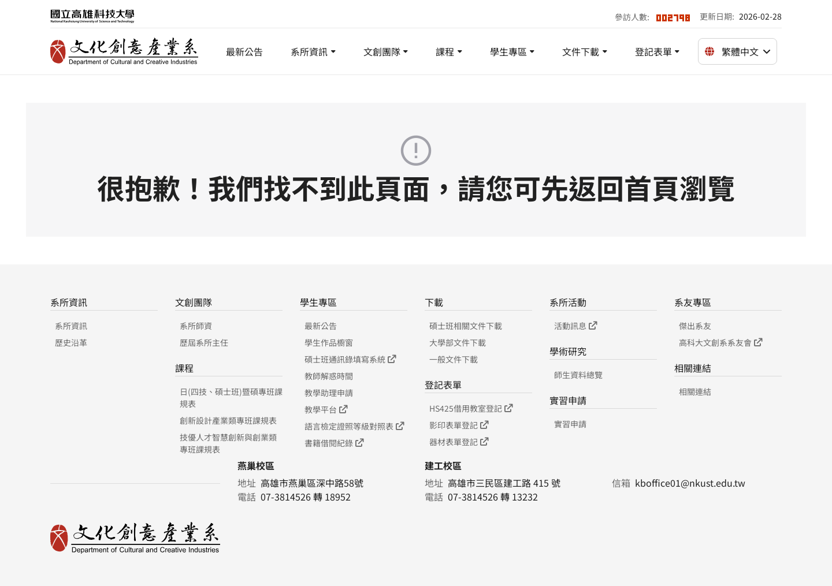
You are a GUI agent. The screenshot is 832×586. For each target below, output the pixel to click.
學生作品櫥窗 (328, 342)
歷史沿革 (71, 342)
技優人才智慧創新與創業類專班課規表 (228, 443)
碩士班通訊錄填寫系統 (350, 359)
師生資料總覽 (578, 374)
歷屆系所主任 (204, 342)
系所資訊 (309, 51)
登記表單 (653, 51)
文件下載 (580, 51)
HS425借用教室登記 (470, 408)
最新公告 (244, 51)
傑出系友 (695, 325)
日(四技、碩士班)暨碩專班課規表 (231, 397)
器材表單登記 (458, 441)
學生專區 (508, 51)
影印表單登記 (458, 425)
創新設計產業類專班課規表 (228, 420)
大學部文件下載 (457, 342)
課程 (445, 51)
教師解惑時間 (328, 376)
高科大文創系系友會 (720, 342)
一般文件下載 (453, 359)
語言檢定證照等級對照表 (354, 426)
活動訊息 (575, 325)
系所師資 (196, 325)
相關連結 (695, 391)
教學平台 (325, 409)
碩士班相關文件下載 (465, 325)
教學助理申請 (328, 392)
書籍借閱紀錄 (333, 443)
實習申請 (570, 424)
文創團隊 (381, 51)
